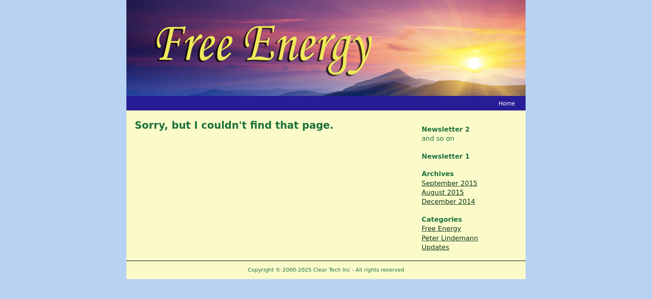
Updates (435, 247)
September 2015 (449, 183)
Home (507, 103)
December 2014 (448, 202)
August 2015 (443, 192)
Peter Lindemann (450, 238)
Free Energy (441, 229)
